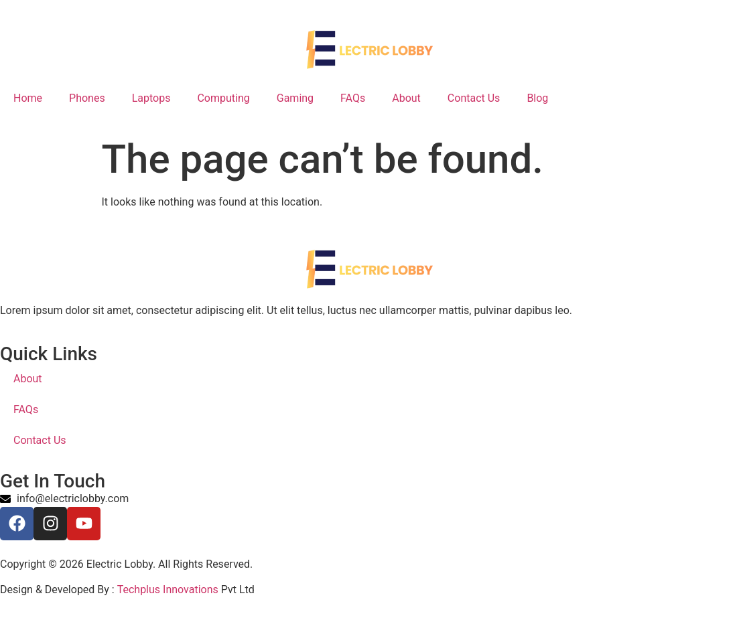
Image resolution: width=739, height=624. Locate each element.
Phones (87, 98)
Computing (223, 98)
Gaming (295, 98)
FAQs (352, 98)
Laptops (151, 98)
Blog (537, 98)
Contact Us (474, 98)
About (406, 98)
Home (27, 98)
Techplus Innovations (167, 589)
